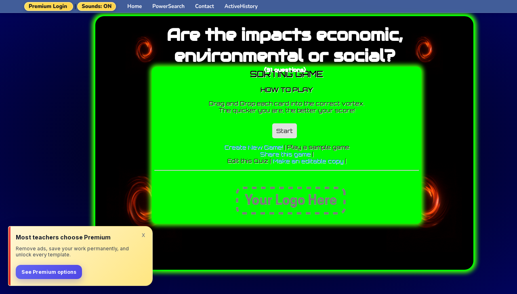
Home (134, 6)
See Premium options (48, 272)
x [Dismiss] (143, 234)
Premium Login (48, 6)
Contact (204, 6)
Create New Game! (253, 147)
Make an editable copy (308, 160)
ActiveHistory (241, 6)
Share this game (285, 153)
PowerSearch (168, 6)
